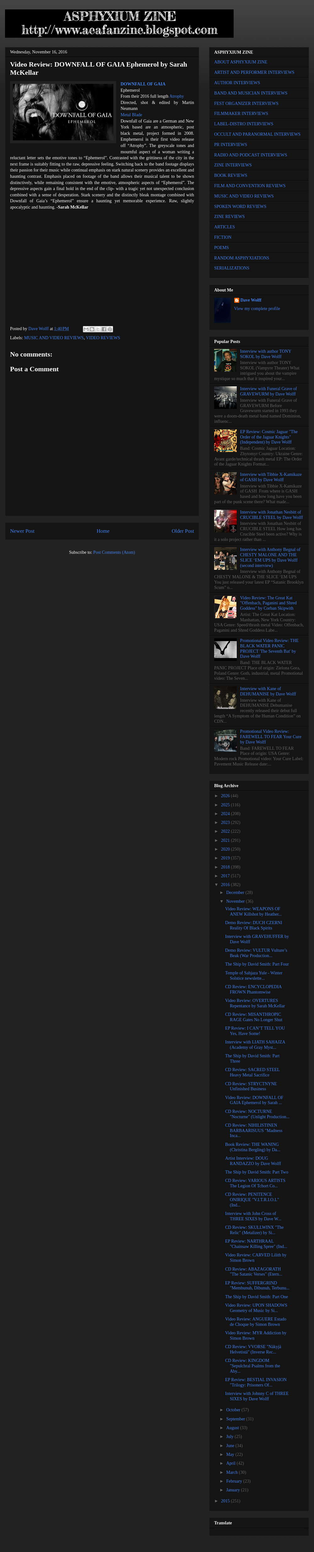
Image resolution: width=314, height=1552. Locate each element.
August (233, 1427)
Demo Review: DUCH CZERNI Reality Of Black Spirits (253, 925)
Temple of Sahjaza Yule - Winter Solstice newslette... (253, 976)
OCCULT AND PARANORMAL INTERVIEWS (257, 134)
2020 (226, 849)
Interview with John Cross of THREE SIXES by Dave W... (253, 1216)
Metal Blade (131, 114)
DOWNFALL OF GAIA (143, 84)
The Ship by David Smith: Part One (256, 1296)
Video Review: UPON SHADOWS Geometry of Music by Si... (256, 1308)
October (233, 1410)
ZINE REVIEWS (229, 216)
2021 (226, 840)
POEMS (221, 247)
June (230, 1445)
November (236, 901)
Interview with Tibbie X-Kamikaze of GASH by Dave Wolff (271, 477)
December (235, 892)
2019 (226, 858)
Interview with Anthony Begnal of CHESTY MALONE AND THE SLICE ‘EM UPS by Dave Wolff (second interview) (270, 557)
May (230, 1454)
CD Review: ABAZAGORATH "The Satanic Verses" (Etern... (253, 1272)
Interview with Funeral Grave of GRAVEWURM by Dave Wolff (268, 391)
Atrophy (176, 96)
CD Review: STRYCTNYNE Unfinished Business (251, 1086)
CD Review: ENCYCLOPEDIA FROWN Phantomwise (253, 989)
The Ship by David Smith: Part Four (257, 964)
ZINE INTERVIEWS (233, 165)
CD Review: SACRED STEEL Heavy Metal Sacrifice (252, 1072)
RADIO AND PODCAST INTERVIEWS (250, 155)
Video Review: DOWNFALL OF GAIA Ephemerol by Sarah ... (254, 1100)
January (233, 1490)
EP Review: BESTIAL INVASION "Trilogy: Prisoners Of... (256, 1382)
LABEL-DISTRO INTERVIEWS (243, 124)
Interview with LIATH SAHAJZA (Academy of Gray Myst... (255, 1045)
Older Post (183, 531)
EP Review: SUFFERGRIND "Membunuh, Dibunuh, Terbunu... (257, 1286)
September (236, 1419)
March (232, 1472)
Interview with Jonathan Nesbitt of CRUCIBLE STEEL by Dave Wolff (271, 515)
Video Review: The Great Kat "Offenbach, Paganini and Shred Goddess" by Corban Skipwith (268, 603)
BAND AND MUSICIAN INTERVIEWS (250, 93)
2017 (226, 876)
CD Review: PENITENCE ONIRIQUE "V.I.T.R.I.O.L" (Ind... (252, 1199)
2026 (226, 795)
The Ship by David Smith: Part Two (256, 1172)
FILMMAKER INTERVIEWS (241, 113)
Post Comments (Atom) (114, 552)
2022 (226, 831)
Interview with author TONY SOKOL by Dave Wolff (265, 354)
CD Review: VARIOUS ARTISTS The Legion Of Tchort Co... (255, 1183)
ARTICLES (224, 227)
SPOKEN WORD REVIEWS (240, 206)
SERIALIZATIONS (231, 268)
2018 (226, 867)
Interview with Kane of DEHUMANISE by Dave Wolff (268, 691)
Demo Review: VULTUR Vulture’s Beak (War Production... (256, 953)
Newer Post (22, 531)
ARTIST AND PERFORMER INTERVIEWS (254, 72)
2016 (226, 884)
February (234, 1481)
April (231, 1463)
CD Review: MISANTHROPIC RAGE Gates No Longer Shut (253, 1017)
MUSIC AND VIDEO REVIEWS (54, 337)
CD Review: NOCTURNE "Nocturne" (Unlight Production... (257, 1114)
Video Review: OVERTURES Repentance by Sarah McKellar (255, 1003)
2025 (226, 805)
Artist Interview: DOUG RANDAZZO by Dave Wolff (253, 1161)
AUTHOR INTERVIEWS (237, 82)
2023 (226, 822)
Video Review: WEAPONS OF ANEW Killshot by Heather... (253, 912)
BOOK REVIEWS (230, 175)
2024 (226, 813)
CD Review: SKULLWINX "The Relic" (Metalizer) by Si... (254, 1230)
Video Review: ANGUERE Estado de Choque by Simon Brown (255, 1322)
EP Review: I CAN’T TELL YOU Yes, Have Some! (255, 1031)
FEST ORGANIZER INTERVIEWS (246, 103)
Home (103, 531)
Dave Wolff (251, 300)
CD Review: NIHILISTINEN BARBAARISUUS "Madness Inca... (253, 1130)
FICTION (222, 237)
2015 (226, 1501)
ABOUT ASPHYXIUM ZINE (240, 62)
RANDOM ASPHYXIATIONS (241, 258)
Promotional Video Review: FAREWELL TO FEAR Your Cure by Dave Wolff (270, 736)
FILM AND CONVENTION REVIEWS (250, 185)
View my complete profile (257, 308)
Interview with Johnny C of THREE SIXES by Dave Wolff (257, 1396)
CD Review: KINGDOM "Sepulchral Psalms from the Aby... (252, 1366)
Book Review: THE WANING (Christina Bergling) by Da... (252, 1147)
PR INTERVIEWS (230, 144)
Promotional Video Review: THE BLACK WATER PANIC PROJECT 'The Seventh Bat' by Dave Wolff (269, 648)
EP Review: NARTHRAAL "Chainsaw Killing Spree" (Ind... (256, 1244)
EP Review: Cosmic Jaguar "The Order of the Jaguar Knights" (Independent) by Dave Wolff (269, 437)
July (230, 1436)
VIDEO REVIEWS (103, 337)
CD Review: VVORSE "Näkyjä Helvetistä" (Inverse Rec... (253, 1349)
